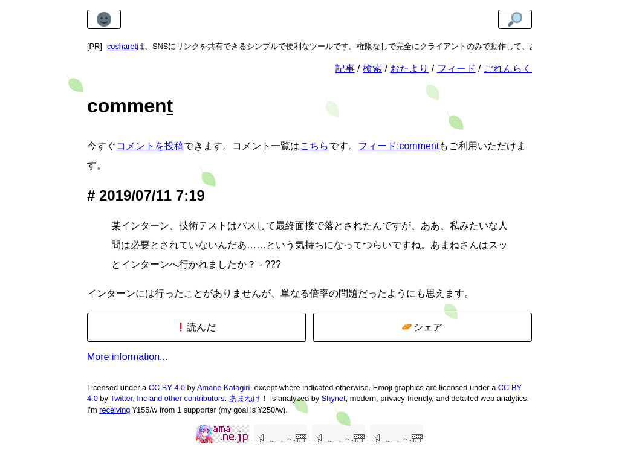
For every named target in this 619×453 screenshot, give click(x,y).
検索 (372, 68)
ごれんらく (508, 68)
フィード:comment (398, 146)
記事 (345, 68)
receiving (114, 409)
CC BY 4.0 (167, 387)
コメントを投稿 (150, 146)
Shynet (334, 398)
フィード (456, 68)
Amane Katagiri (223, 387)
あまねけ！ (248, 398)
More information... (127, 357)
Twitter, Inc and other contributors (167, 398)
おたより (409, 68)
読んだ (196, 327)
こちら (314, 146)
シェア (422, 327)
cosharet (122, 46)
